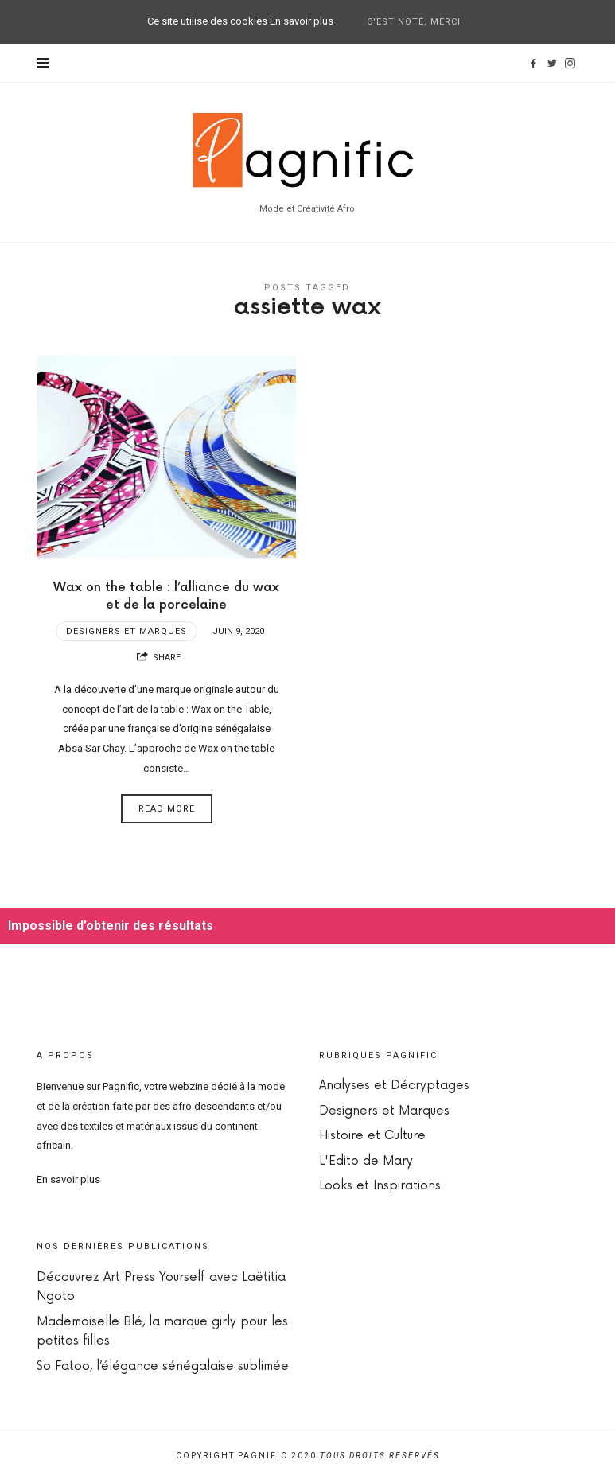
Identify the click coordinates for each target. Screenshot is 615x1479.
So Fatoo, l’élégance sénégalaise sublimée (163, 1366)
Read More (166, 809)
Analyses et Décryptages (394, 1085)
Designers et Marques (126, 631)
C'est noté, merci (414, 22)
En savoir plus (68, 1179)
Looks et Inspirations (380, 1185)
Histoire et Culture (372, 1135)
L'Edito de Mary (366, 1161)
